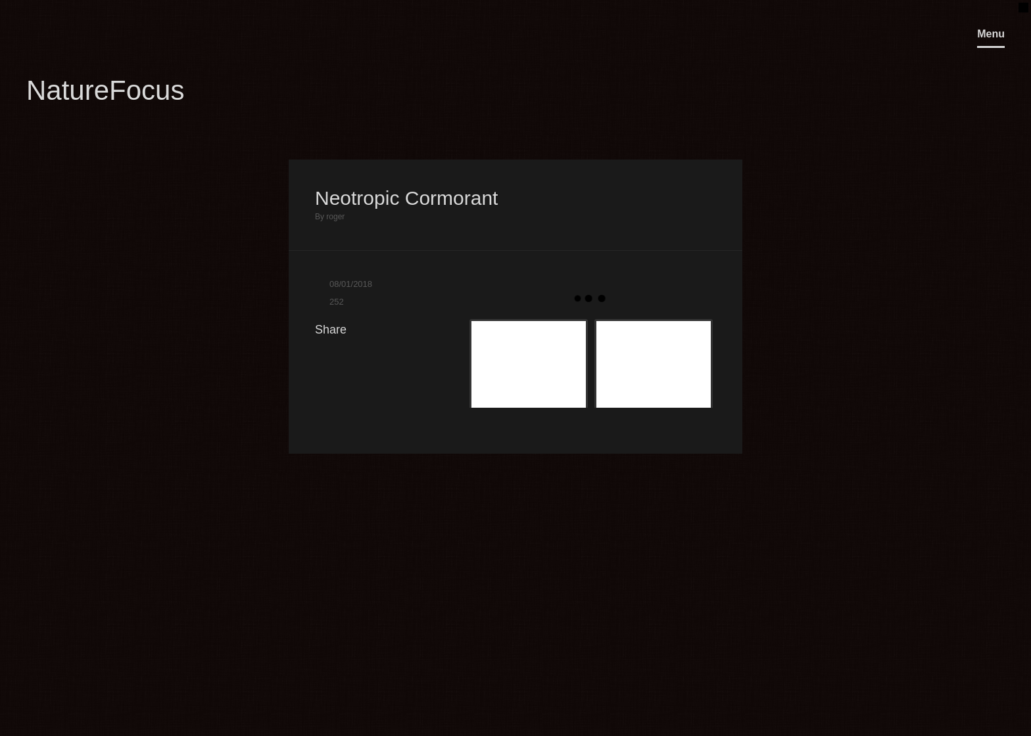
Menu (991, 33)
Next (729, 133)
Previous (663, 133)
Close (696, 133)
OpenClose (1016, 7)
